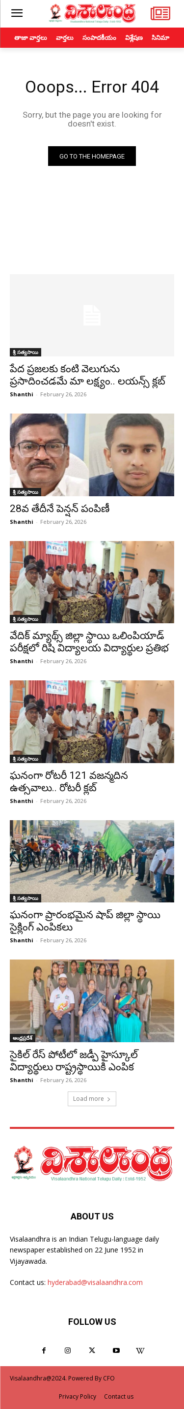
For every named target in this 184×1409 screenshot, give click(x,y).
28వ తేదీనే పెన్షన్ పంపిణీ (59, 508)
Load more (92, 1098)
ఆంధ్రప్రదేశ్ (22, 1037)
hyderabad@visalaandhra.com (95, 1282)
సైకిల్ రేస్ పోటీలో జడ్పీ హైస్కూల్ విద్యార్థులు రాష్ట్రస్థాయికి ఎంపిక (74, 1061)
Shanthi (21, 394)
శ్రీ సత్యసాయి (25, 352)
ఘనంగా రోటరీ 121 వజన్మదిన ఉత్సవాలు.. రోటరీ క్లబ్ (69, 781)
